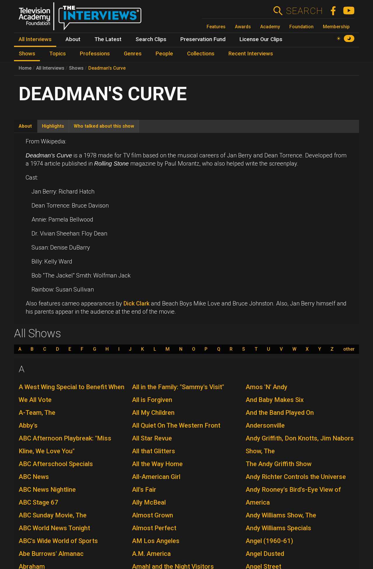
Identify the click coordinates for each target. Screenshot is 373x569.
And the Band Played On (280, 412)
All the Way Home (157, 464)
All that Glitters (153, 451)
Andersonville (265, 425)
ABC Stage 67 (38, 502)
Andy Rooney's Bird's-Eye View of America (293, 496)
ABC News (34, 476)
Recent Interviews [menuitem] (250, 53)
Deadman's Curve (107, 68)
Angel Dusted (265, 553)
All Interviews (50, 68)
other (349, 349)
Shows (76, 68)
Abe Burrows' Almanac (51, 553)
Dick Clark (136, 303)
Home (25, 68)
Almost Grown (152, 515)
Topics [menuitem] (57, 53)
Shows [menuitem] (27, 53)
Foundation (301, 26)
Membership (336, 26)
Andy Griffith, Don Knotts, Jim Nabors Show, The (300, 445)
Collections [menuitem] (200, 53)
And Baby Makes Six (275, 399)
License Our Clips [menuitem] (261, 39)
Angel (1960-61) (269, 541)
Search (304, 11)
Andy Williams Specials (278, 528)
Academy (270, 26)
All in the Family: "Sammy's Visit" (178, 387)
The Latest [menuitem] (108, 39)
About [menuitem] (73, 39)
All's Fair (144, 489)
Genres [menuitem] (133, 53)
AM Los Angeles (156, 541)
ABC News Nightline (47, 489)
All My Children (153, 412)
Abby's (28, 425)
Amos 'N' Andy (266, 387)
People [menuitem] (164, 53)
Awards (243, 26)
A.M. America (151, 553)
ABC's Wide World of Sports (58, 541)
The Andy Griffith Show (279, 464)
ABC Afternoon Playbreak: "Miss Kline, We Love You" (65, 445)
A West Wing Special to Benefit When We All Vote (71, 393)
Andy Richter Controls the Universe (296, 476)
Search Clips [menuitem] (151, 39)
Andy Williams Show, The (281, 515)
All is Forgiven (152, 399)
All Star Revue (152, 438)
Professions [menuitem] (95, 53)
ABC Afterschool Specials (56, 464)
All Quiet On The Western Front (176, 425)
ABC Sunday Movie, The (53, 515)
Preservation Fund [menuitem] (203, 39)
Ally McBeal (149, 502)
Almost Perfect (154, 528)
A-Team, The (37, 412)
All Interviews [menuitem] (35, 39)
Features (216, 26)
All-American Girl (156, 476)
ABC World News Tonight (54, 528)
